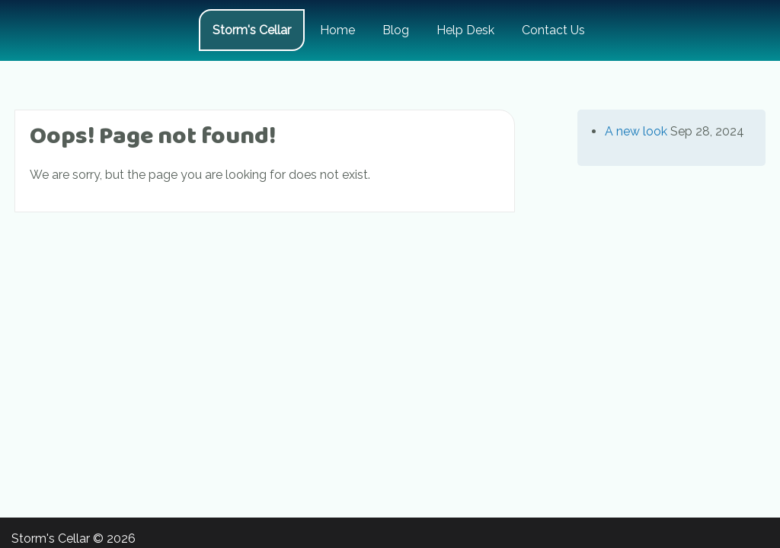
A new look (636, 131)
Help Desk (465, 30)
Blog (395, 30)
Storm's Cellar (252, 30)
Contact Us (553, 30)
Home (337, 30)
